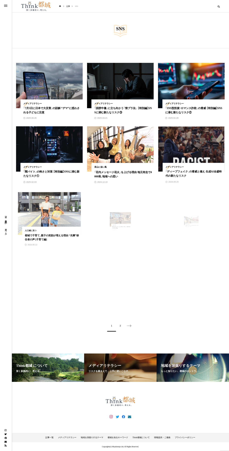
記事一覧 (49, 438)
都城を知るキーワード (118, 438)
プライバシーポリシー (185, 438)
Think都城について (141, 438)
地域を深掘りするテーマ (92, 438)
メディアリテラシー (67, 438)
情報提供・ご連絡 (162, 438)
